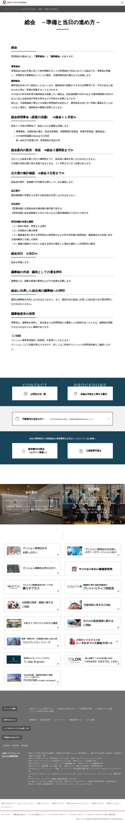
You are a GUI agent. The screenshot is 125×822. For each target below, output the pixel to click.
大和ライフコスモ (112, 803)
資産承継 (46, 784)
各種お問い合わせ (19, 814)
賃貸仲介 (89, 761)
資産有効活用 (45, 720)
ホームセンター (82, 784)
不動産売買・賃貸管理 (104, 781)
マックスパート (6, 807)
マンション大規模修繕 (63, 763)
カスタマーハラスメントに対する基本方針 (101, 814)
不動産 (90, 781)
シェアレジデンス (95, 769)
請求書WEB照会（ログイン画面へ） (38, 451)
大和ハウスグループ (8, 803)
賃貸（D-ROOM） (83, 766)
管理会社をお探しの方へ (66, 709)
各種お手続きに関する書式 (93, 394)
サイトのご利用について (36, 814)
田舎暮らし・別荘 (87, 753)
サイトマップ (5, 814)
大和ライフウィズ (58, 803)
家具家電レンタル (66, 779)
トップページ (6, 9)
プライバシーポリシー (77, 814)
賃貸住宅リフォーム (58, 758)
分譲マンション (72, 753)
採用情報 (24, 746)
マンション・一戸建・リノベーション (57, 769)
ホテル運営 (90, 720)
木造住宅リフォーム (59, 761)
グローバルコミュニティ (26, 803)
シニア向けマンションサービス (60, 774)
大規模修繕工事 (85, 709)
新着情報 (15, 746)
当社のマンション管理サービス (42, 709)
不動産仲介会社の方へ (66, 419)
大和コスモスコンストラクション (78, 803)
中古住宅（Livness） (105, 753)
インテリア (46, 779)
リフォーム (94, 758)
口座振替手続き (93, 450)
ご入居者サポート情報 (103, 709)
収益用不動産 (81, 769)
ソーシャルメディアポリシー (57, 814)
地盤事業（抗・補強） (50, 766)
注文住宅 (44, 753)
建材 (55, 779)
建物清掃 (96, 763)
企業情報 (6, 746)
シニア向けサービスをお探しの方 (16, 728)
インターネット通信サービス (48, 781)
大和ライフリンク (43, 803)
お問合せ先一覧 (38, 394)
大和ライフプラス (98, 803)
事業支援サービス (76, 720)
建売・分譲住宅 (56, 753)
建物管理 (33, 720)
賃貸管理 (96, 766)
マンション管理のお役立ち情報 (25, 9)
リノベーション (60, 720)
